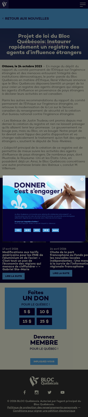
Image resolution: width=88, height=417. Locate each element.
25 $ (46, 230)
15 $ (37, 230)
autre (55, 230)
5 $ (18, 230)
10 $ (27, 230)
